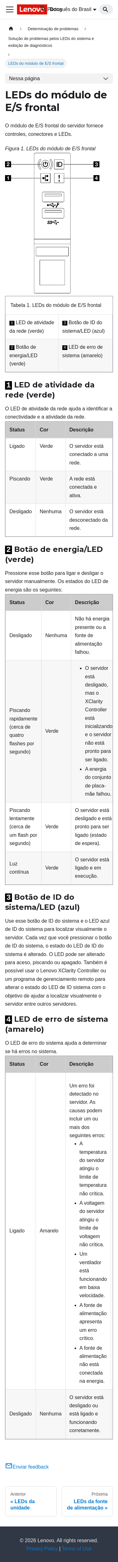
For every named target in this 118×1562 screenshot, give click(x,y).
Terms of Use (77, 1547)
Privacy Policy (42, 1547)
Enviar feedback (27, 1465)
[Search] (106, 9)
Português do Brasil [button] (66, 9)
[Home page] (11, 29)
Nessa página (24, 78)
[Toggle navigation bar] (9, 9)
